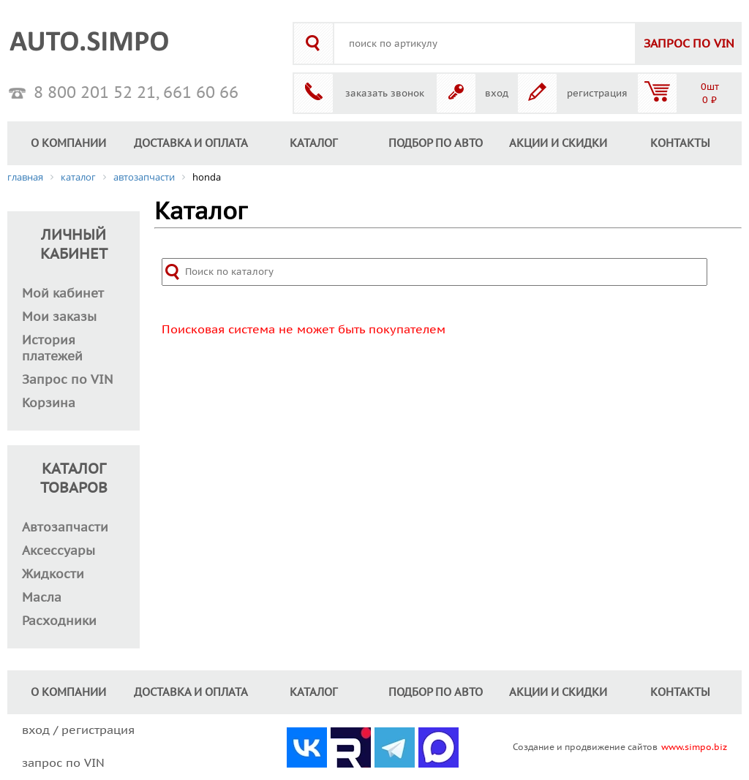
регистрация (597, 93)
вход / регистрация (78, 730)
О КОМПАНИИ (68, 143)
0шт (710, 87)
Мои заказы (59, 317)
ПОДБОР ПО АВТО (435, 143)
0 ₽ (709, 100)
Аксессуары (58, 551)
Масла (41, 598)
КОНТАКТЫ (680, 143)
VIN (689, 43)
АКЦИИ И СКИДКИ (558, 143)
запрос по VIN (63, 763)
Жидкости (53, 574)
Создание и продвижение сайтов (585, 747)
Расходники (59, 621)
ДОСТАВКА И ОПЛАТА (191, 143)
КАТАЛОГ (313, 143)
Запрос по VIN (67, 380)
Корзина (48, 403)
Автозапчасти (65, 527)
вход (496, 93)
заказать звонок (384, 93)
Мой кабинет (63, 294)
